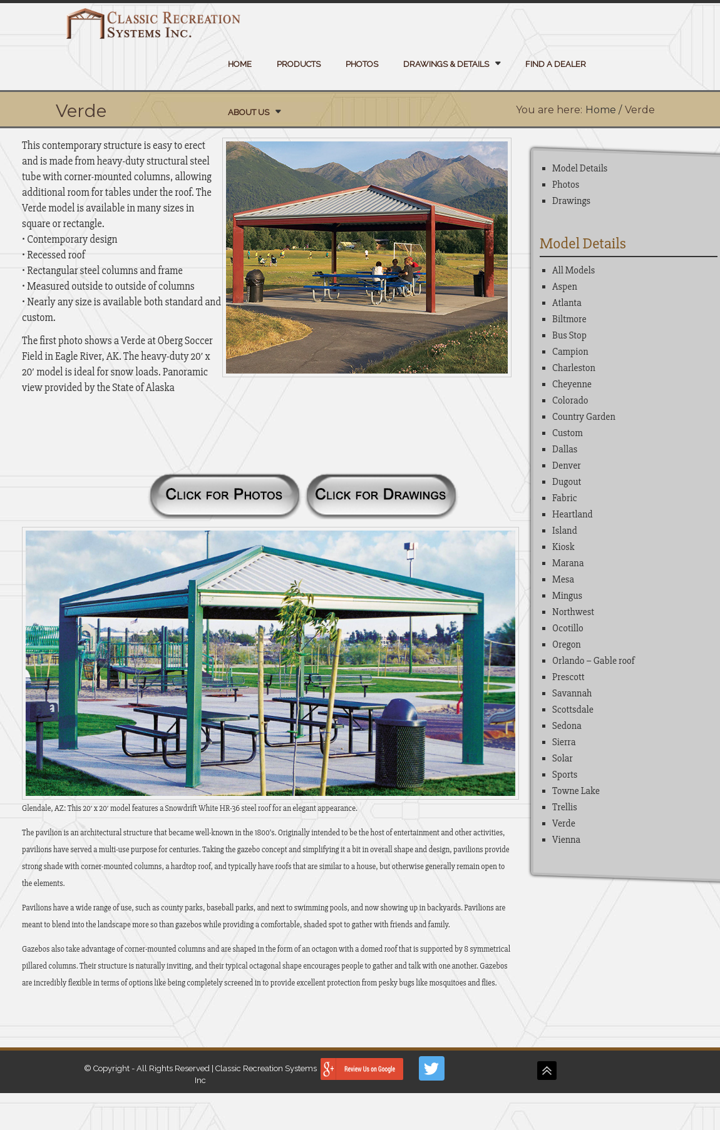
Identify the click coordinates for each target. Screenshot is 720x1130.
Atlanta (567, 303)
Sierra (563, 742)
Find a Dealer (555, 64)
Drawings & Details (446, 64)
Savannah (572, 693)
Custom (567, 433)
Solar (562, 758)
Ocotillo (568, 628)
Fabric (564, 498)
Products (299, 64)
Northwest (573, 612)
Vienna (566, 839)
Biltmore (569, 319)
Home (240, 64)
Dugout (566, 482)
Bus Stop (569, 335)
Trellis (564, 807)
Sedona (567, 726)
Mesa (563, 579)
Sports (564, 774)
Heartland (572, 514)
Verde (563, 823)
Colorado (570, 400)
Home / (603, 110)
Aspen (564, 286)
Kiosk (563, 547)
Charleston (573, 368)
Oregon (566, 644)
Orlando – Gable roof (593, 660)
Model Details (579, 168)
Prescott (568, 677)
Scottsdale (573, 709)
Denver (566, 465)
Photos (362, 64)
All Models (573, 270)
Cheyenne (572, 384)
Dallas (564, 449)
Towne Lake (576, 791)
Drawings (571, 201)
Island (564, 530)
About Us (248, 112)
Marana (568, 563)
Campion (570, 351)
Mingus (567, 595)
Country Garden (583, 416)
